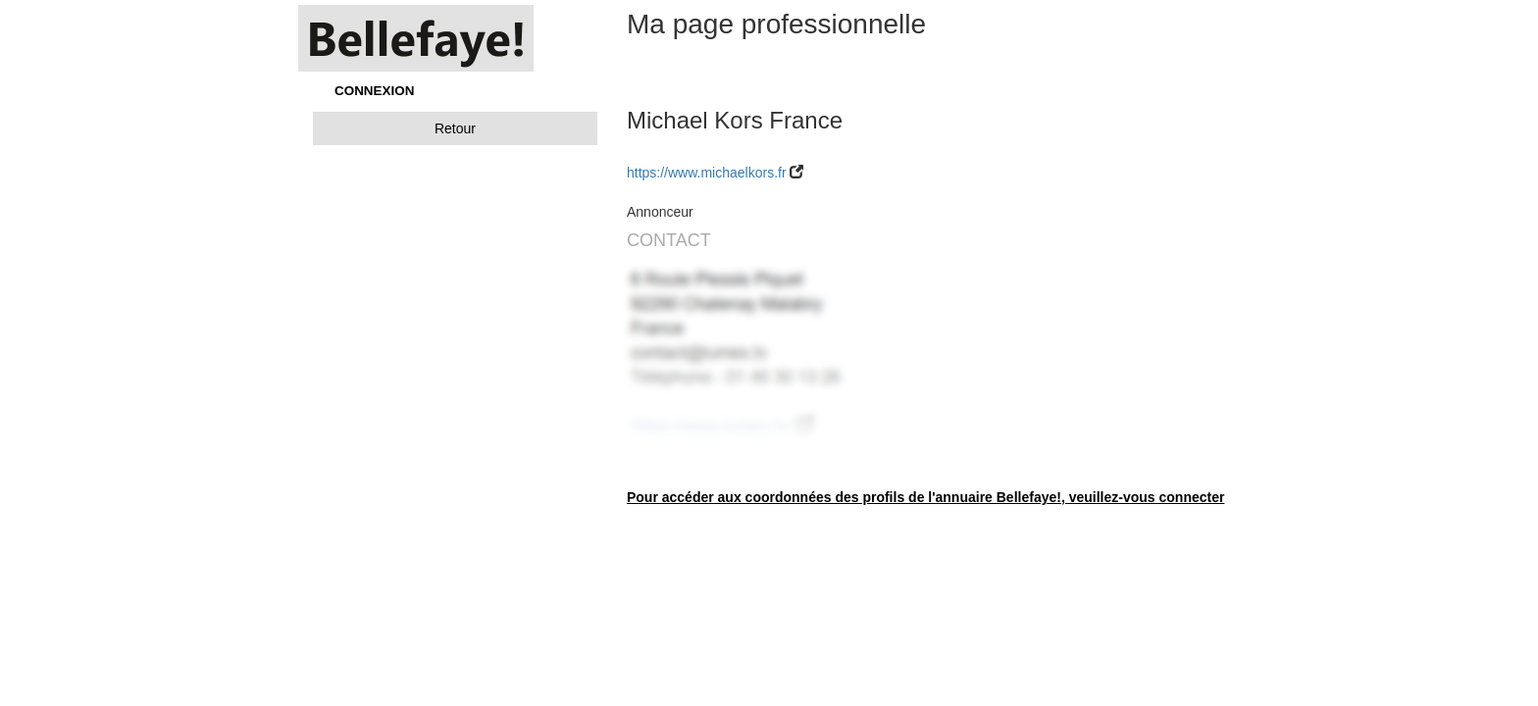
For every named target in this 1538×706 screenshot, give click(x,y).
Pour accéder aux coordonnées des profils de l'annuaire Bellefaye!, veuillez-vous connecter (925, 497)
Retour (455, 128)
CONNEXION (374, 90)
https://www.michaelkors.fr (707, 172)
